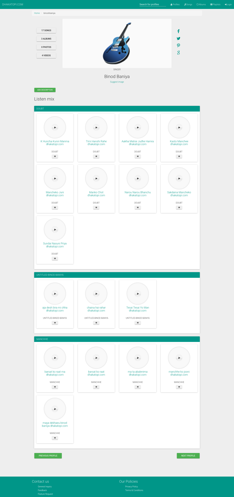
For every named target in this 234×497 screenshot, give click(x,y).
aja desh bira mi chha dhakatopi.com (54, 309)
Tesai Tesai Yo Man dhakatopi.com (137, 309)
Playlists (215, 4)
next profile (188, 456)
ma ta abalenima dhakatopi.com (138, 373)
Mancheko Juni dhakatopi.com (55, 194)
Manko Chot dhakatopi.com (96, 194)
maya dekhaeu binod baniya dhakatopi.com (55, 424)
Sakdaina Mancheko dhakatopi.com (179, 194)
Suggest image (117, 82)
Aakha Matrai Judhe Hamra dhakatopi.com (138, 143)
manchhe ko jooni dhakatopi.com (179, 373)
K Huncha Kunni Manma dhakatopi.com (55, 143)
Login (228, 4)
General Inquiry (45, 486)
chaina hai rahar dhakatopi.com (96, 309)
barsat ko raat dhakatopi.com (96, 373)
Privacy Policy (131, 486)
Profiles (175, 4)
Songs (188, 4)
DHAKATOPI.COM (12, 4)
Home (37, 13)
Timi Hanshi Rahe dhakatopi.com (96, 143)
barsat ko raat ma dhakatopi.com (54, 373)
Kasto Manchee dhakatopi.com (179, 143)
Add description (45, 90)
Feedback (42, 490)
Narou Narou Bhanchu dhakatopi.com (138, 194)
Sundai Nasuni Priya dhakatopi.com (55, 245)
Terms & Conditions (134, 490)
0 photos (46, 47)
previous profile (48, 456)
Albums (201, 4)
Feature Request (45, 494)
